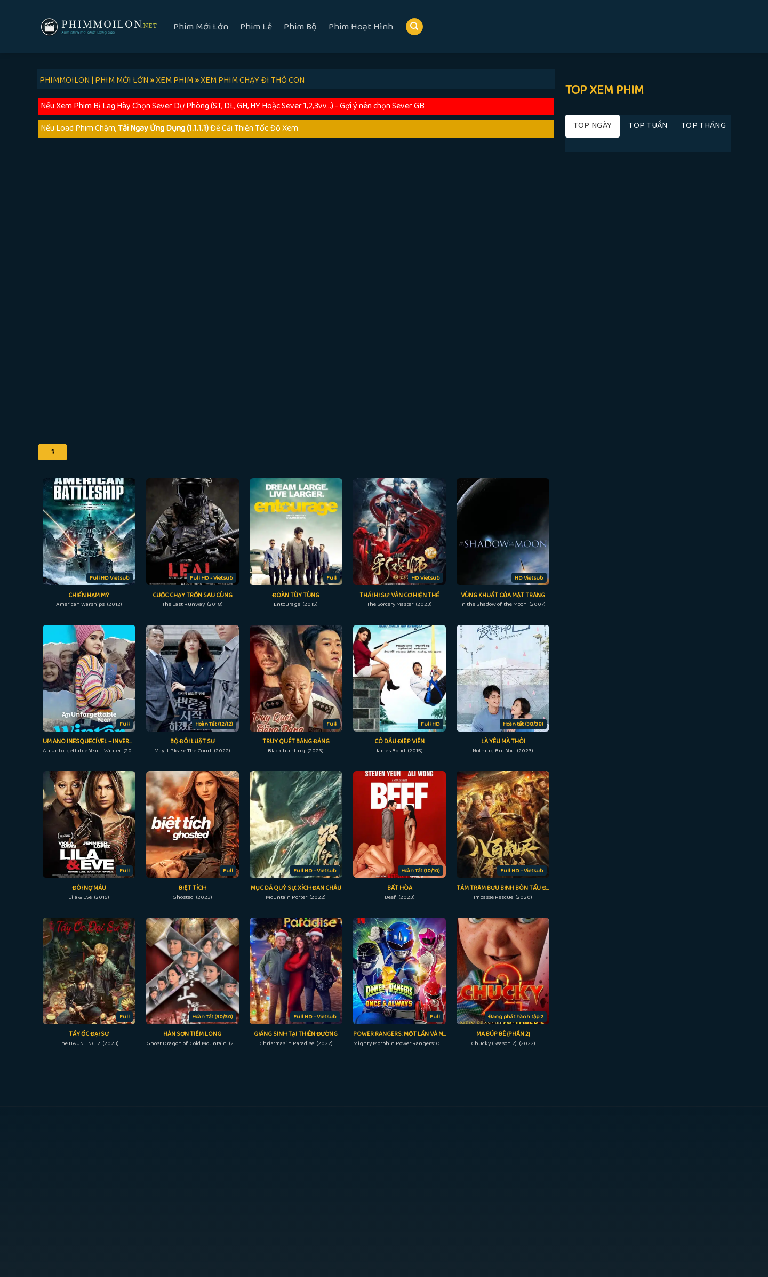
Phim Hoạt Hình (361, 26)
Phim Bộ (300, 26)
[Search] (414, 27)
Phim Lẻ (256, 26)
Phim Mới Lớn (200, 26)
